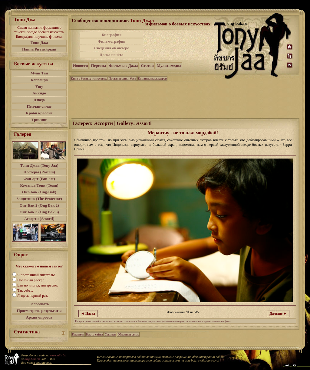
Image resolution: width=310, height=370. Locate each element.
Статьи (147, 65)
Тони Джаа (142, 20)
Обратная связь (128, 334)
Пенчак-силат (39, 106)
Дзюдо (39, 99)
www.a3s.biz (58, 355)
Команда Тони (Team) (39, 185)
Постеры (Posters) (39, 172)
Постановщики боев (122, 78)
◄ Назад (88, 313)
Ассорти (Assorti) (39, 218)
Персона (98, 65)
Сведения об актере (111, 48)
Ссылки (110, 334)
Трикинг (39, 119)
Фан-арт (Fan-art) (39, 178)
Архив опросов (39, 317)
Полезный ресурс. (31, 280)
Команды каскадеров (152, 78)
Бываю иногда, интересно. (37, 285)
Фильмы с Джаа (123, 65)
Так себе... (25, 290)
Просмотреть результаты (39, 310)
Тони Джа (39, 42)
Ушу (39, 86)
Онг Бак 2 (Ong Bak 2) (39, 205)
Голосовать (39, 304)
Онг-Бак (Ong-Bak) (39, 192)
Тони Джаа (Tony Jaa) (39, 165)
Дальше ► (278, 313)
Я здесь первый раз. (32, 295)
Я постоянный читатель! (36, 275)
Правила (78, 334)
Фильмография (111, 41)
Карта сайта (94, 334)
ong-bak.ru (32, 359)
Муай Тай (39, 73)
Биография (112, 34)
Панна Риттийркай (39, 49)
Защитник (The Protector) (39, 198)
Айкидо (39, 93)
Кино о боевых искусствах (89, 78)
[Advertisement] (179, 44)
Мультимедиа (169, 65)
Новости (80, 65)
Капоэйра (39, 79)
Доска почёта (111, 54)
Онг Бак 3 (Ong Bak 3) (39, 212)
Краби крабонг (39, 113)
